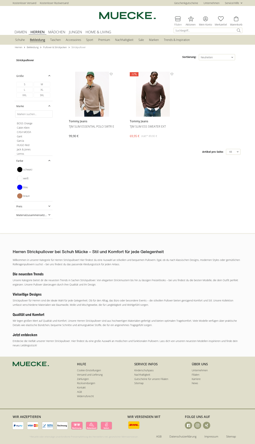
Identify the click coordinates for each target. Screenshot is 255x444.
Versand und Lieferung (90, 374)
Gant (19, 136)
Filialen (195, 374)
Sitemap (139, 383)
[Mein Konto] (205, 18)
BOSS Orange (24, 123)
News (195, 383)
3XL (42, 95)
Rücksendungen (86, 383)
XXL (24, 95)
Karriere (196, 379)
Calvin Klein (23, 127)
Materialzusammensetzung (32, 215)
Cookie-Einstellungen (89, 370)
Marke (20, 106)
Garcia (20, 140)
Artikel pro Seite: (212, 151)
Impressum (211, 436)
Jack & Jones (24, 149)
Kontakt (81, 387)
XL (42, 89)
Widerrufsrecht (85, 396)
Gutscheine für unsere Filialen (151, 379)
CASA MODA (24, 132)
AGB (79, 392)
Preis (19, 206)
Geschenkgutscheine (186, 3)
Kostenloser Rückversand (54, 3)
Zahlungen (83, 379)
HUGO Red (23, 145)
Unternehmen (211, 3)
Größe (20, 76)
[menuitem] (208, 30)
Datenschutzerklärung (182, 436)
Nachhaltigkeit (142, 374)
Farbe (19, 160)
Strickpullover (25, 60)
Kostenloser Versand (24, 3)
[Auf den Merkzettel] (111, 75)
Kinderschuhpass (144, 370)
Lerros (20, 153)
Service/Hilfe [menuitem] (232, 3)
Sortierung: (189, 57)
